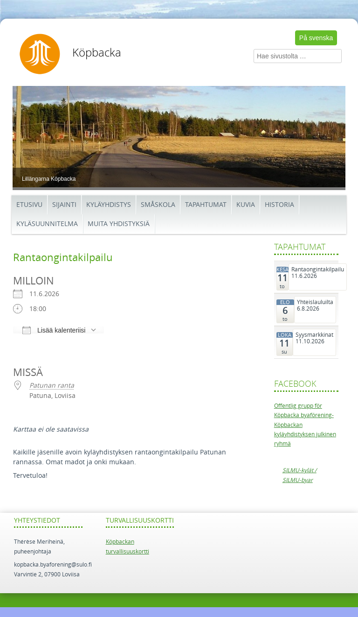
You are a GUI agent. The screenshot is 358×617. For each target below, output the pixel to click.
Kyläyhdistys (108, 205)
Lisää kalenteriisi (53, 329)
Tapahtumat (206, 205)
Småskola (158, 205)
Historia (279, 205)
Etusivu (29, 205)
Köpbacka (96, 52)
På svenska (316, 38)
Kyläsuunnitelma (47, 224)
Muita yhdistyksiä (119, 224)
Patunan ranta (51, 386)
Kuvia (245, 205)
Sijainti (64, 205)
